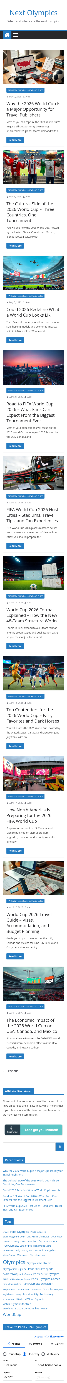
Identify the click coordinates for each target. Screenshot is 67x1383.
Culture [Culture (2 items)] (6, 1241)
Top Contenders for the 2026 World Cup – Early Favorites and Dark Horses (32, 715)
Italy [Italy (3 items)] (18, 1250)
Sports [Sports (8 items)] (48, 1289)
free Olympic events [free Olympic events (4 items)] (45, 1241)
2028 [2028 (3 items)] (33, 1232)
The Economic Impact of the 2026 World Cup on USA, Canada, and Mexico (31, 1025)
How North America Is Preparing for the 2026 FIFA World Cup (28, 815)
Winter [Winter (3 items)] (44, 1308)
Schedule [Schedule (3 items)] (36, 1289)
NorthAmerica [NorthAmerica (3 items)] (37, 1255)
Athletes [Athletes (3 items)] (41, 1232)
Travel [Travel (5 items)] (19, 1299)
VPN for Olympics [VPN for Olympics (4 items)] (35, 1299)
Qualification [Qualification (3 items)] (23, 1289)
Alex (28, 96)
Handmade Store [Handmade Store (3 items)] (42, 1245)
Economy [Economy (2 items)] (15, 1241)
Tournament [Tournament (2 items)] (8, 1299)
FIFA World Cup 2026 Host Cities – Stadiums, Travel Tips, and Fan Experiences (32, 515)
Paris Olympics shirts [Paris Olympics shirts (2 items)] (12, 1284)
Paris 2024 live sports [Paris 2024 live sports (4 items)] (40, 1269)
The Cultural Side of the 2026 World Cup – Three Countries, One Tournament (30, 212)
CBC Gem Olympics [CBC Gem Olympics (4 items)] (38, 1236)
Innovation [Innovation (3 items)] (8, 1250)
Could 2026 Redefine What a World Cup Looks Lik (32, 312)
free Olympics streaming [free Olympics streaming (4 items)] (17, 1245)
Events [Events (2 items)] (24, 1241)
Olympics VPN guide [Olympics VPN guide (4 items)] (15, 1269)
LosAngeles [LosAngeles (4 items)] (49, 1250)
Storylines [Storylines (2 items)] (58, 1289)
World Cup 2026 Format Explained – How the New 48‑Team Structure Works (31, 615)
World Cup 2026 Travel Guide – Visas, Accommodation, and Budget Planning (29, 922)
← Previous (10, 1071)
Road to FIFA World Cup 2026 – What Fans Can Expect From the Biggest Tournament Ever (30, 412)
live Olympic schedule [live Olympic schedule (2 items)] (31, 1250)
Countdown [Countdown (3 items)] (57, 1236)
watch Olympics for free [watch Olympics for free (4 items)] (17, 1304)
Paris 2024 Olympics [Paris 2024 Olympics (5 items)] (46, 1274)
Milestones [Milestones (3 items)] (22, 1255)
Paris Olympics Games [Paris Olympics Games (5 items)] (45, 1279)
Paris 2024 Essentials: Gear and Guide (25, 90)
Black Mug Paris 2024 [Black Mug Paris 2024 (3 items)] (14, 1236)
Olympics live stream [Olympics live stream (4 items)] (39, 1263)
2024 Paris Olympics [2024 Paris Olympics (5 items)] (16, 1232)
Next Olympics (33, 12)
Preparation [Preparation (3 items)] (9, 1289)
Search (60, 1147)
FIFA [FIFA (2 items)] (30, 1241)
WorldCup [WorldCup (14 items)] (12, 1314)
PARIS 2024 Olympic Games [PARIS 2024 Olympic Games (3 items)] (17, 1274)
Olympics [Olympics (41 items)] (14, 1262)
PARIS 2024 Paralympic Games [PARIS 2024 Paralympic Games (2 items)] (16, 1279)
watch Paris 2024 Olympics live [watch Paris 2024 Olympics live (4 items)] (21, 1308)
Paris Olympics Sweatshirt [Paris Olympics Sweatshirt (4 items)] (38, 1283)
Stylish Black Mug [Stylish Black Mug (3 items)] (12, 1294)
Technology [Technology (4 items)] (46, 1294)
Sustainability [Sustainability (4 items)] (30, 1294)
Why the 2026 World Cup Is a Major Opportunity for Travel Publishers (33, 109)
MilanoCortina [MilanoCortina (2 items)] (9, 1255)
